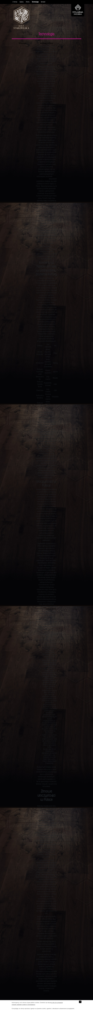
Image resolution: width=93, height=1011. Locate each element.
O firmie (15, 2)
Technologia (35, 2)
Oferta (27, 2)
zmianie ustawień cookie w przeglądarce (23, 1004)
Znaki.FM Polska (51, 609)
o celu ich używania (57, 1002)
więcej (46, 994)
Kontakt (43, 2)
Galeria (22, 2)
